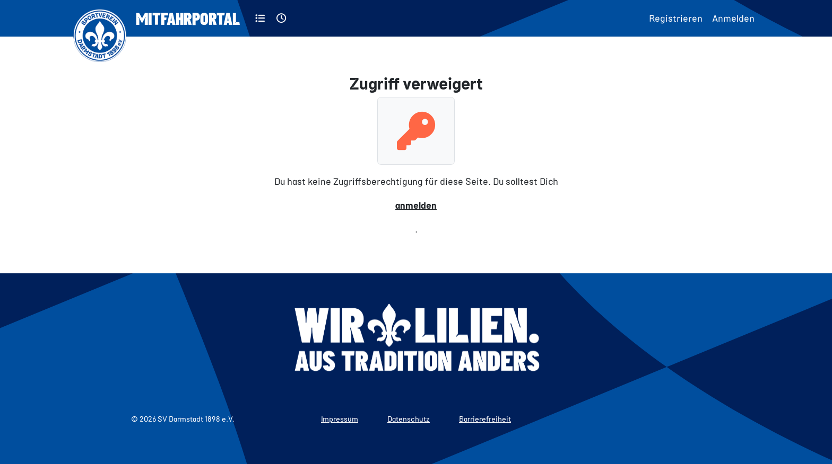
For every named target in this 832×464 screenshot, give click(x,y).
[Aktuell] (281, 18)
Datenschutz (408, 418)
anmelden (416, 205)
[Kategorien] (260, 18)
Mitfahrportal (188, 18)
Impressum (339, 418)
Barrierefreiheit (485, 418)
